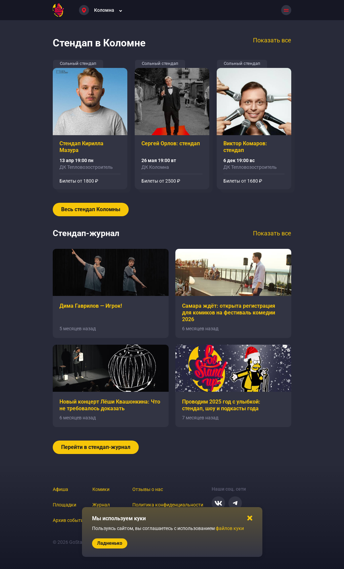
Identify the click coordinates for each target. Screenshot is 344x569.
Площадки (64, 504)
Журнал (101, 504)
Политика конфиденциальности (167, 504)
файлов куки (230, 528)
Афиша (60, 489)
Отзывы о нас (147, 489)
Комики (101, 489)
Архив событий (69, 520)
